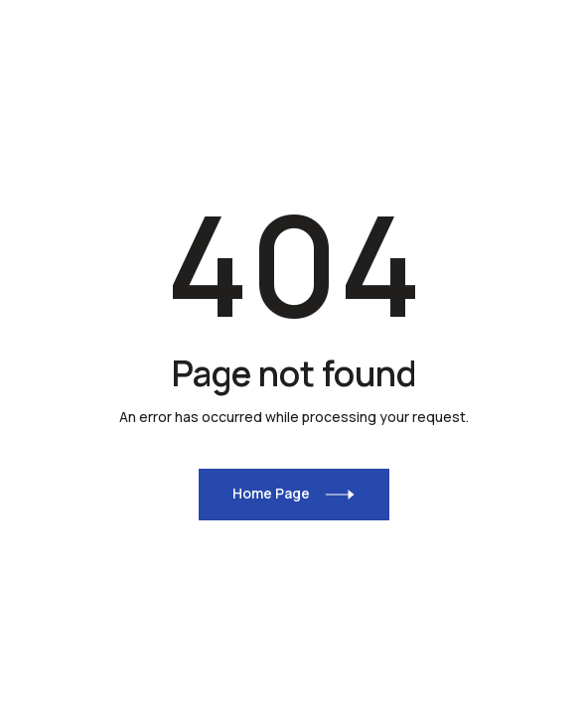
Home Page (271, 493)
